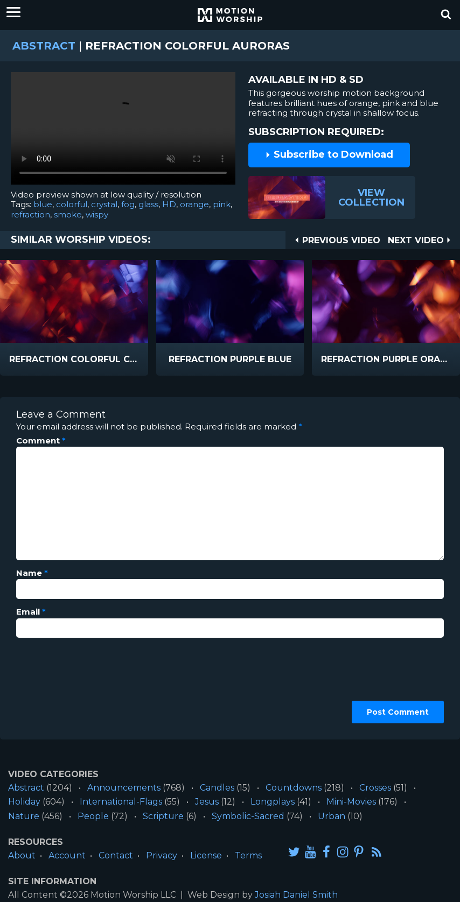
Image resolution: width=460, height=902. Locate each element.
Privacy (161, 855)
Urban (331, 816)
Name (32, 573)
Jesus (207, 802)
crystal (104, 204)
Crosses (375, 788)
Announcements (124, 788)
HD (169, 204)
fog (128, 204)
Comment (41, 441)
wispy (97, 214)
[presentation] (60, 684)
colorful (71, 204)
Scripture (163, 816)
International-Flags (121, 802)
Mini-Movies (351, 802)
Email (31, 612)
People (93, 816)
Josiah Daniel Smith (296, 895)
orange (194, 204)
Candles (217, 788)
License (206, 855)
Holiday (24, 802)
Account (67, 855)
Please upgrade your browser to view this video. (123, 131)
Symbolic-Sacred (248, 816)
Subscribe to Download (329, 154)
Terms (248, 855)
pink (222, 204)
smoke (68, 214)
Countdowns (294, 788)
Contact (116, 855)
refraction (30, 214)
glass (148, 204)
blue (42, 204)
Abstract (43, 45)
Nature (23, 816)
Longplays (272, 802)
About (22, 855)
